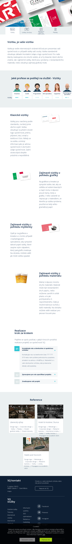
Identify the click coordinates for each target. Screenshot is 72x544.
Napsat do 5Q (44, 488)
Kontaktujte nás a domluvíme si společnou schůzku (37, 349)
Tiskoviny (19, 9)
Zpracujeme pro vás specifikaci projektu (36, 374)
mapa (9, 491)
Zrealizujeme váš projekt (31, 381)
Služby (13, 9)
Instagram (45, 519)
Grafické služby (12, 509)
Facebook (45, 506)
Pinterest (45, 512)
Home (7, 9)
